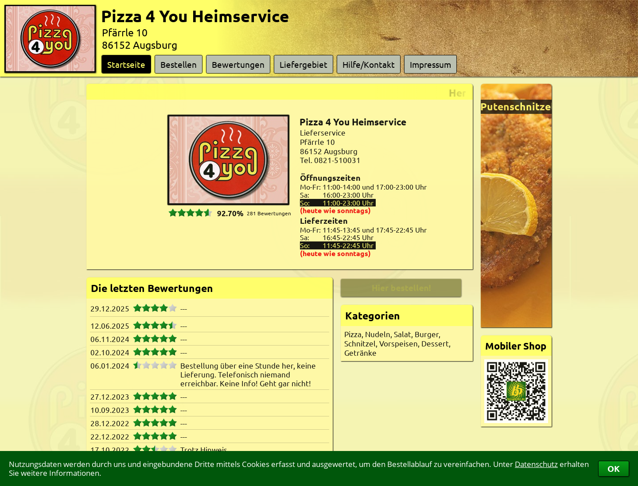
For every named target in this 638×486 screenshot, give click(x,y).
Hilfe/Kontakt (368, 64)
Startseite (126, 64)
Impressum (430, 64)
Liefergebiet (303, 64)
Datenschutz (536, 464)
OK (613, 468)
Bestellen (178, 64)
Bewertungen (238, 64)
